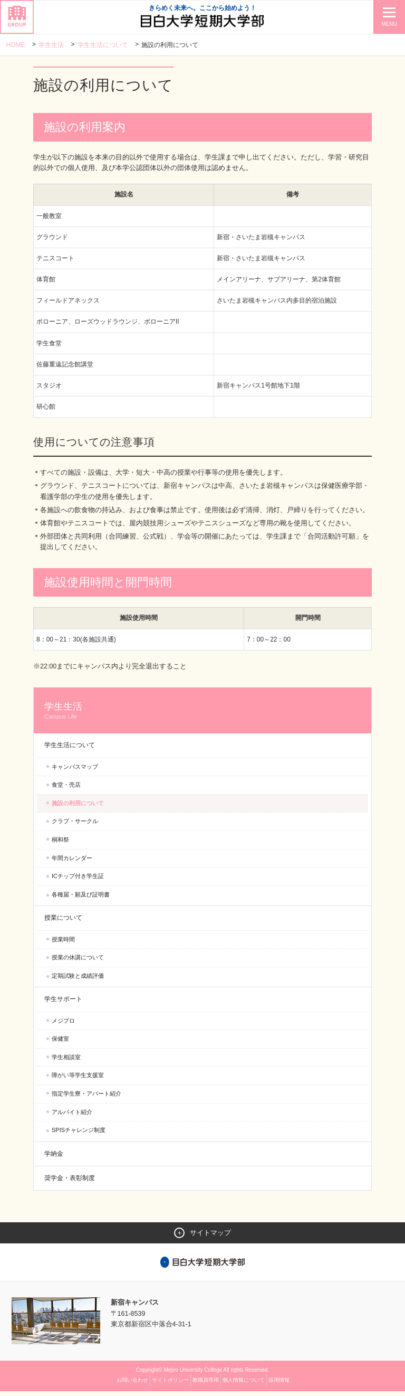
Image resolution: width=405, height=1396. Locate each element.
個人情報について (244, 1385)
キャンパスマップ (75, 771)
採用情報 (279, 1385)
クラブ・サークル (75, 825)
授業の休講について (78, 961)
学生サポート (63, 1003)
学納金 (53, 1158)
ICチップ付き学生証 (78, 880)
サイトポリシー (170, 1385)
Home (15, 45)
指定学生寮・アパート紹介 (86, 1098)
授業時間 (63, 943)
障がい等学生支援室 (78, 1079)
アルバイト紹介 (72, 1116)
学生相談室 (66, 1061)
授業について (63, 922)
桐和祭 (60, 844)
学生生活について (103, 45)
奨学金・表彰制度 (69, 1182)
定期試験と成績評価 (78, 980)
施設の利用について (78, 807)
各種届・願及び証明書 (81, 898)
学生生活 (51, 45)
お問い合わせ (132, 1385)
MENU (389, 24)
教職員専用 (205, 1385)
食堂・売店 (66, 789)
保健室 (60, 1043)
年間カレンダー (72, 862)
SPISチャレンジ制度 (78, 1134)
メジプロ (63, 1025)
